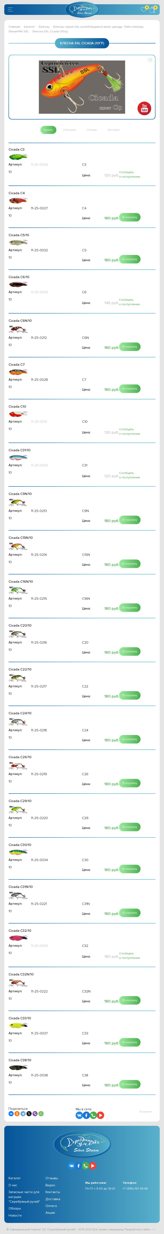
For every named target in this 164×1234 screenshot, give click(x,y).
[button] (150, 60)
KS (154, 1230)
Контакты (52, 1193)
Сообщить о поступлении (129, 175)
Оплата (51, 1206)
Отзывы (51, 1179)
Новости (15, 1216)
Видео (50, 1186)
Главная (14, 27)
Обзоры (15, 1209)
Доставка (52, 1200)
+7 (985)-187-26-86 (135, 1189)
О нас (13, 1186)
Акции (50, 1213)
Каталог (29, 27)
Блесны (44, 27)
